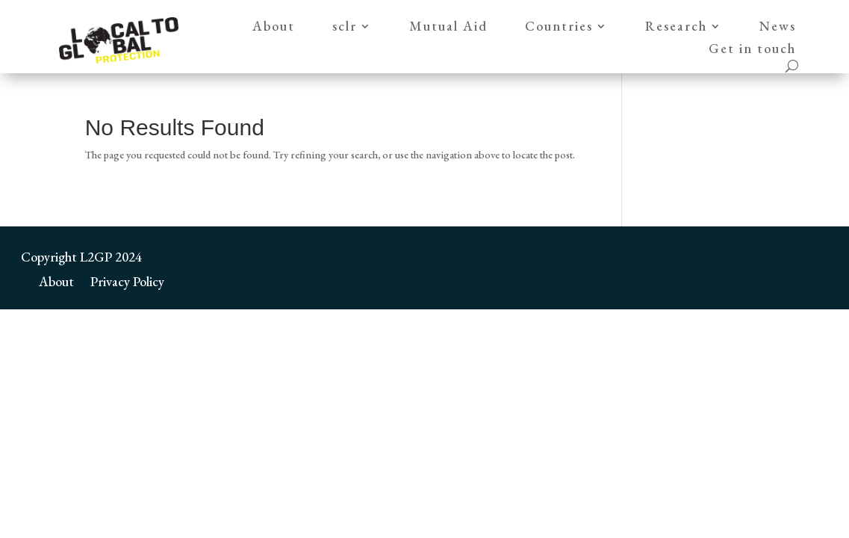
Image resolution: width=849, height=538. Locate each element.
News (777, 27)
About (273, 27)
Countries (559, 27)
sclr (344, 27)
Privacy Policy (127, 280)
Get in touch (752, 50)
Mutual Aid (448, 27)
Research (676, 27)
